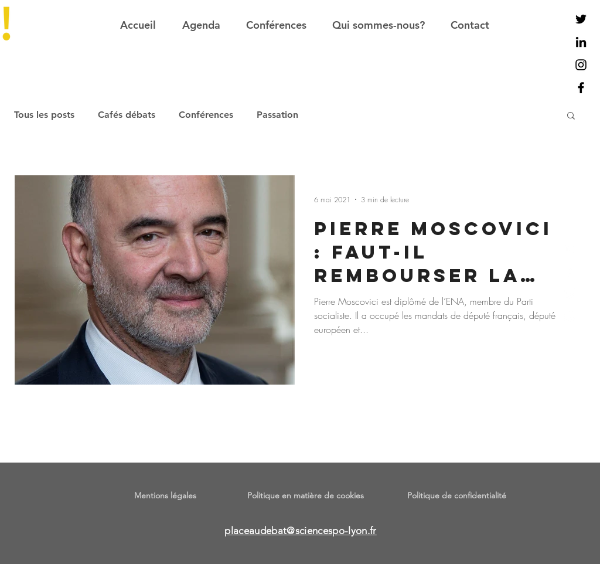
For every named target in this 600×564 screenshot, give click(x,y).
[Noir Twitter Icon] (581, 19)
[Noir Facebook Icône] (581, 87)
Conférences (206, 114)
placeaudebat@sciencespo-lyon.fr (300, 530)
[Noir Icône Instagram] (581, 64)
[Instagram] (569, 316)
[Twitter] (569, 293)
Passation (277, 114)
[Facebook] (569, 270)
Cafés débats (126, 114)
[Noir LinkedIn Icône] (581, 42)
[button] (571, 116)
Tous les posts (44, 114)
